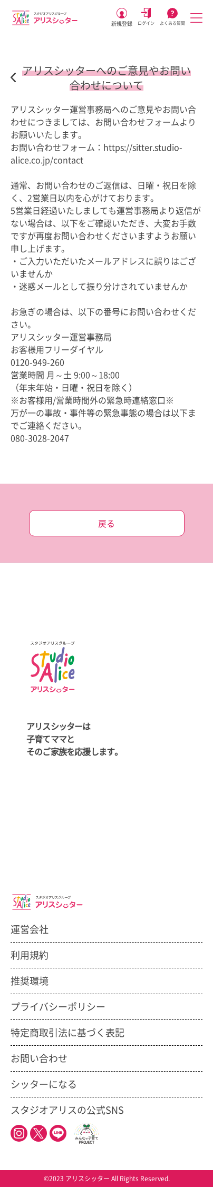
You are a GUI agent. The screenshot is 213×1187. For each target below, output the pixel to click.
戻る (106, 523)
